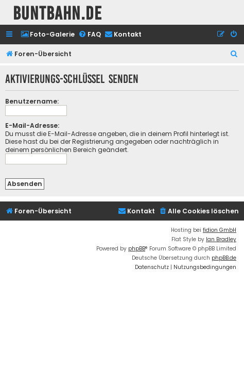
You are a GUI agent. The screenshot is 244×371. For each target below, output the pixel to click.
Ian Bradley (221, 239)
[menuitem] (48, 35)
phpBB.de (224, 258)
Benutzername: (32, 101)
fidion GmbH (219, 230)
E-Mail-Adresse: (32, 125)
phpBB (136, 248)
